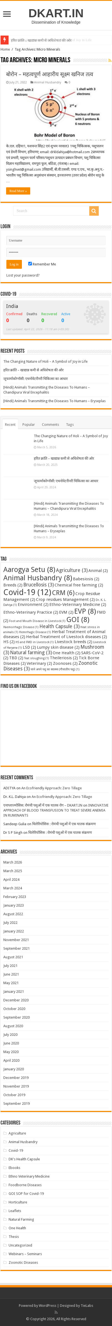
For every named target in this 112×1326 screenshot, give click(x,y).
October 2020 (14, 1009)
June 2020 (11, 1043)
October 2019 (14, 1095)
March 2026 (12, 862)
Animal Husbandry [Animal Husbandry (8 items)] (37, 578)
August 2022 (13, 914)
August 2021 (13, 957)
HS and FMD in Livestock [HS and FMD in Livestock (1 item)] (35, 642)
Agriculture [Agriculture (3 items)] (72, 570)
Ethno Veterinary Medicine (29, 1176)
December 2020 (16, 1000)
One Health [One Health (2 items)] (66, 652)
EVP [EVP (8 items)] (85, 611)
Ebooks (14, 1168)
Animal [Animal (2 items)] (98, 570)
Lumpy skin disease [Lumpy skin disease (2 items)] (58, 647)
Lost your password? (23, 275)
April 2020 (11, 1060)
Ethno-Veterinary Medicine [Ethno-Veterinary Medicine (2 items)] (77, 604)
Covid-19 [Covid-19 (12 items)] (27, 592)
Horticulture (18, 1202)
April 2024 (11, 879)
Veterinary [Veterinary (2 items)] (39, 663)
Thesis (14, 1237)
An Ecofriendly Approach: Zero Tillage (51, 788)
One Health (17, 1228)
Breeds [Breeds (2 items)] (12, 585)
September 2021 (16, 948)
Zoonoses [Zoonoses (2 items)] (65, 663)
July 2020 (10, 1035)
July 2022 (10, 923)
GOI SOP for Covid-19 (26, 1193)
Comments (50, 424)
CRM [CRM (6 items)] (63, 593)
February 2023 (14, 897)
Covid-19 (16, 1150)
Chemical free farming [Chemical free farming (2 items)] (79, 585)
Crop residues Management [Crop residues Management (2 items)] (65, 599)
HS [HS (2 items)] (9, 641)
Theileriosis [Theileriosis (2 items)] (64, 657)
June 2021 (11, 974)
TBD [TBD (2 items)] (16, 657)
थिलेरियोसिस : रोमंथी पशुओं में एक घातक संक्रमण (64, 824)
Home (5, 49)
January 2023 (13, 905)
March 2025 (12, 871)
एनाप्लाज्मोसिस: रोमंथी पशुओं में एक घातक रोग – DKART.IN (42, 805)
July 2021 (10, 966)
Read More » (18, 191)
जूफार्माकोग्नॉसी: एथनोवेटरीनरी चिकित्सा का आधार (35, 379)
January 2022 (13, 931)
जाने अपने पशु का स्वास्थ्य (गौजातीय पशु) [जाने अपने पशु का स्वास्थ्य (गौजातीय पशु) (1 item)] (55, 669)
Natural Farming (21, 1219)
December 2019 (16, 1078)
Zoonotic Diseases (23, 1262)
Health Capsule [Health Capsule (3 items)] (59, 626)
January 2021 (13, 991)
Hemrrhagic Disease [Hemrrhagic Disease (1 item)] (35, 632)
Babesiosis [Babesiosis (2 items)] (86, 578)
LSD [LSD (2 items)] (29, 647)
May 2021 (11, 983)
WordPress (47, 1305)
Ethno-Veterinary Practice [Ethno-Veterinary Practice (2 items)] (30, 612)
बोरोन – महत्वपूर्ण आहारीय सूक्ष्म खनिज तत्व (49, 74)
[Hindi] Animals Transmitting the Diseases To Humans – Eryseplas (54, 401)
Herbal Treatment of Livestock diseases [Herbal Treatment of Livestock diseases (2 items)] (66, 636)
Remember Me (42, 264)
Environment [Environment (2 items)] (33, 604)
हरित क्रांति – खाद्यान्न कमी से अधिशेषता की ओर (33, 370)
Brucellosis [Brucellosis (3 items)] (38, 585)
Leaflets (15, 1211)
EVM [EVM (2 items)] (66, 612)
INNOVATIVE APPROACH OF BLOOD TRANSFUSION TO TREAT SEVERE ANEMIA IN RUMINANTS (55, 810)
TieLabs (87, 1305)
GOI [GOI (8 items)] (77, 619)
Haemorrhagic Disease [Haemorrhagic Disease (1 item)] (21, 627)
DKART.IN (55, 13)
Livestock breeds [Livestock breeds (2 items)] (73, 641)
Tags (70, 424)
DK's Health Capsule (24, 1159)
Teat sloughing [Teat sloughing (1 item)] (36, 658)
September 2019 (16, 1103)
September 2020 (16, 1017)
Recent (10, 424)
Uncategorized (20, 1245)
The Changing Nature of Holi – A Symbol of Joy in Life (51, 40)
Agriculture (17, 1133)
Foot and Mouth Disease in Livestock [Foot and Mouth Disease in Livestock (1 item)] (37, 621)
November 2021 (16, 940)
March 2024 (12, 888)
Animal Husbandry (47, 82)
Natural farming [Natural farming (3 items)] (31, 652)
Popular (28, 424)
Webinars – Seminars (25, 1254)
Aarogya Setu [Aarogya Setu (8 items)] (29, 569)
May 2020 (11, 1052)
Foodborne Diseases (25, 1185)
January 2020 (13, 1069)
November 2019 (16, 1086)
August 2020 (13, 1026)
